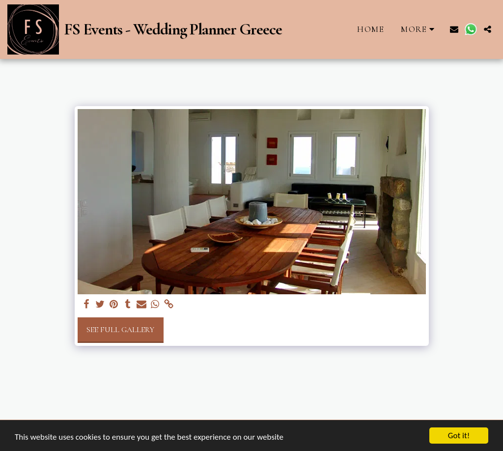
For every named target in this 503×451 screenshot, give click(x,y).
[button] (454, 29)
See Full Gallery (120, 330)
